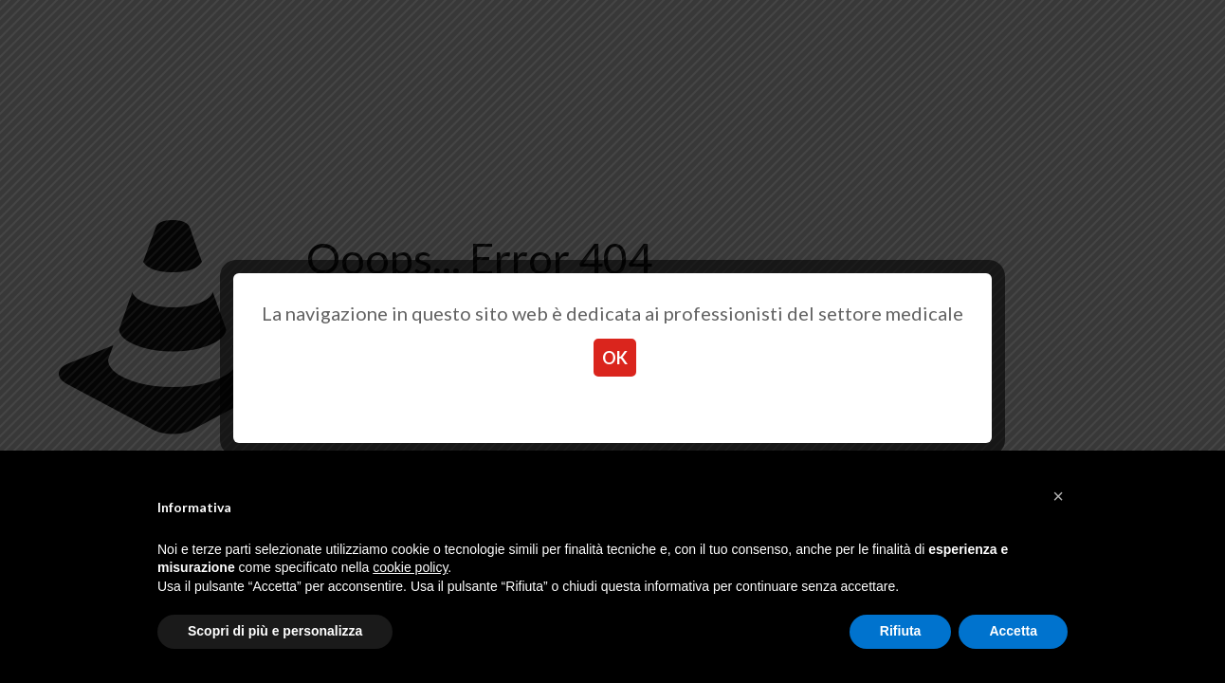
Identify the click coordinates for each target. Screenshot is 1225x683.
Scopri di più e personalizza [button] (275, 630)
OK (615, 357)
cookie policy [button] (410, 567)
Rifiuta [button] (901, 630)
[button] (1058, 496)
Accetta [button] (1013, 630)
